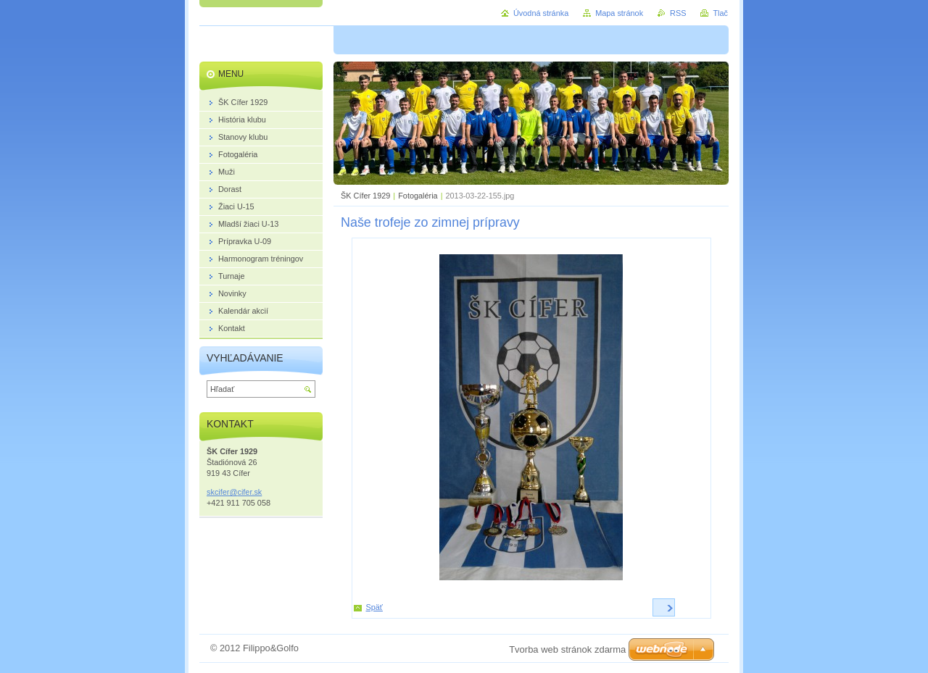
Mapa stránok (619, 13)
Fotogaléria (417, 195)
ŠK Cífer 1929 (365, 195)
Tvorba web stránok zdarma (567, 649)
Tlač (720, 13)
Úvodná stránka (540, 13)
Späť (374, 607)
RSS (678, 13)
